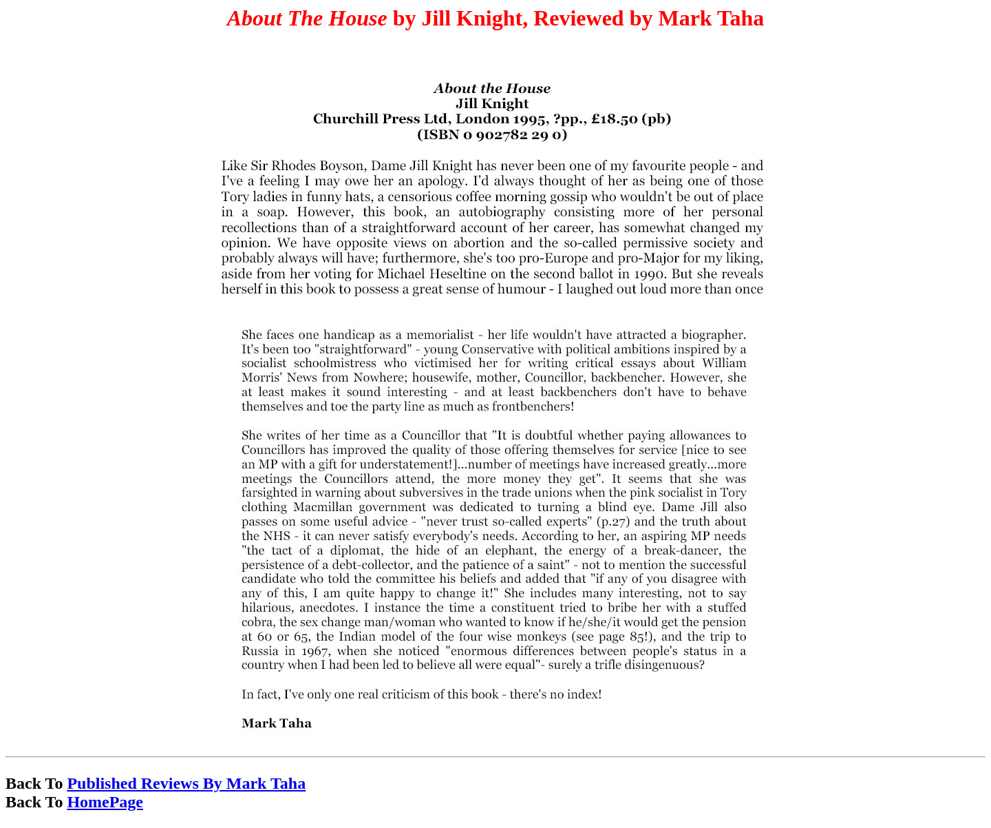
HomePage (105, 802)
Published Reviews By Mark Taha (186, 783)
